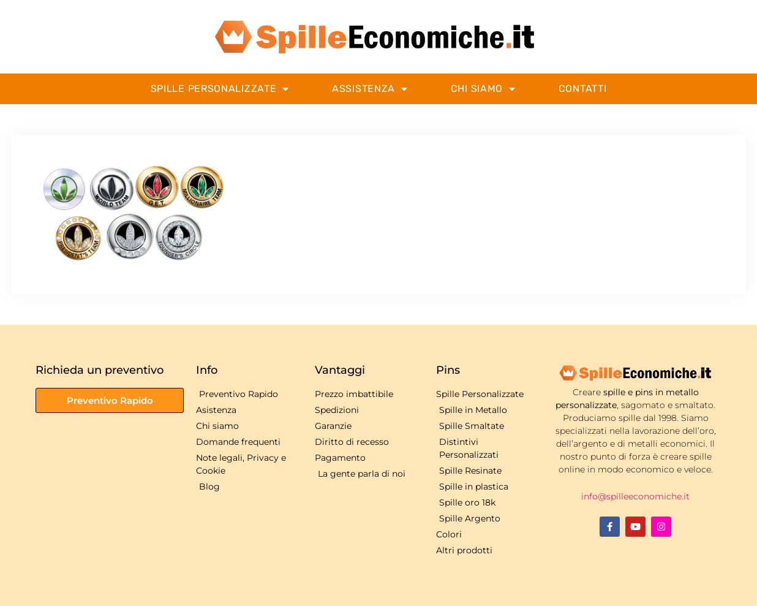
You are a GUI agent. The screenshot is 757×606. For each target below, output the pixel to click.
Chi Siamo (483, 89)
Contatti (583, 88)
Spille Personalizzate (220, 89)
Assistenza (370, 89)
